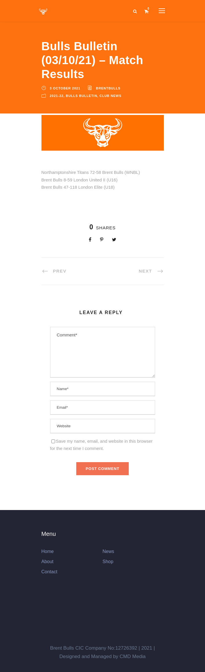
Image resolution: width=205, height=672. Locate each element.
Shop (108, 561)
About (47, 561)
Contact (49, 571)
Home (47, 551)
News (108, 551)
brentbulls (108, 88)
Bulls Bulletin (81, 96)
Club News (110, 96)
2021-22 (57, 96)
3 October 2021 (65, 88)
